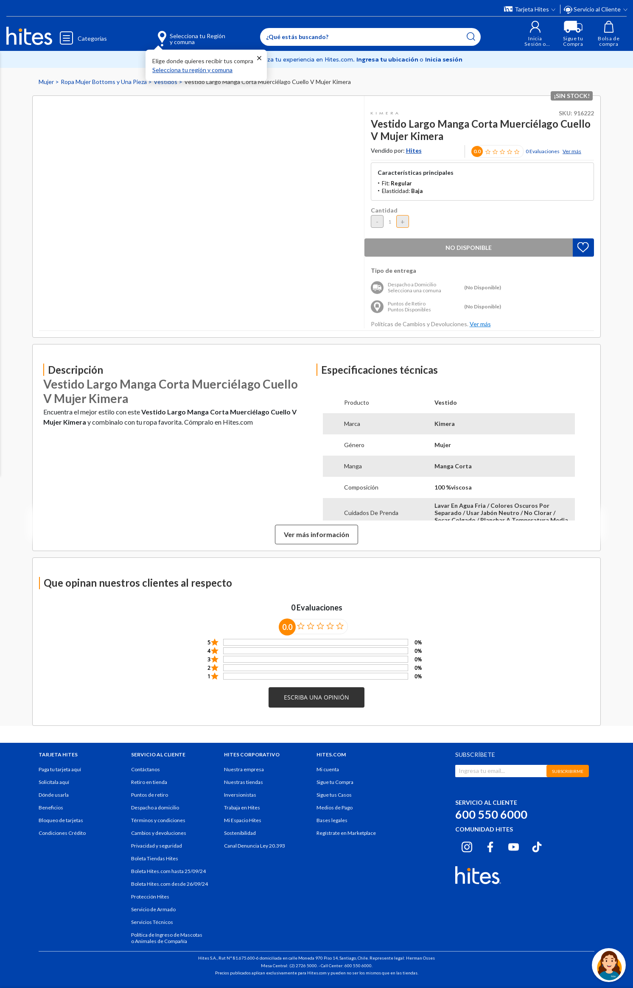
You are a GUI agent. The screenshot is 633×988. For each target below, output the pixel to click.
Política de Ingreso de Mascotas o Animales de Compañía (166, 938)
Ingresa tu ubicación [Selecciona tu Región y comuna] (388, 59)
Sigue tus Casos (334, 795)
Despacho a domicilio (155, 807)
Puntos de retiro (149, 795)
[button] (535, 34)
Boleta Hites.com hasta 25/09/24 (168, 871)
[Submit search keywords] (471, 36)
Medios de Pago (334, 807)
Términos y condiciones (158, 820)
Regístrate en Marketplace (346, 833)
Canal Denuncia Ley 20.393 (254, 845)
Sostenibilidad (240, 833)
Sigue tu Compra (334, 782)
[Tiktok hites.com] (537, 845)
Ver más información (316, 534)
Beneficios (51, 807)
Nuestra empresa (244, 769)
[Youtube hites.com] (513, 845)
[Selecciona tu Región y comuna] (179, 34)
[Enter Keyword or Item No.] (370, 37)
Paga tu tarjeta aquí (60, 769)
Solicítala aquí (54, 782)
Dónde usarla (54, 795)
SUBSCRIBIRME (567, 771)
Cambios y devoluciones (158, 833)
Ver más (572, 151)
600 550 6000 (491, 814)
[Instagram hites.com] (467, 845)
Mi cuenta (327, 769)
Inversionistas (240, 795)
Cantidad (384, 210)
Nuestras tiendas (243, 782)
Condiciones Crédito (62, 833)
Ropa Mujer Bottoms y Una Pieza (104, 81)
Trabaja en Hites (242, 807)
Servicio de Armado (153, 909)
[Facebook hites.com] (490, 845)
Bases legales (331, 820)
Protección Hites (150, 896)
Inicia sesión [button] (443, 59)
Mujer (47, 81)
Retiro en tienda (149, 782)
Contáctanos (145, 769)
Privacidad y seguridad (156, 845)
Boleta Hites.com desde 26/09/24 (169, 884)
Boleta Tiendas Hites (154, 858)
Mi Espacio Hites (242, 820)
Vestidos (166, 81)
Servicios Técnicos (152, 922)
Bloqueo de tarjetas (61, 820)
